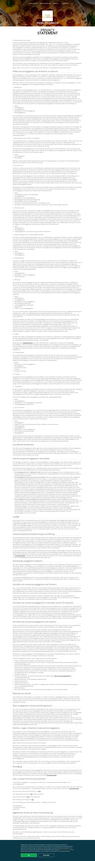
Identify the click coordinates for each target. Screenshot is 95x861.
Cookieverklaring (28, 343)
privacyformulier (20, 556)
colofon (64, 3)
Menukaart (33, 3)
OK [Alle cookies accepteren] (29, 855)
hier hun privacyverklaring (62, 676)
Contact (56, 3)
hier (39, 791)
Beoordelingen (45, 3)
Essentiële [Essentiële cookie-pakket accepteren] (46, 855)
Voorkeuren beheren (65, 849)
